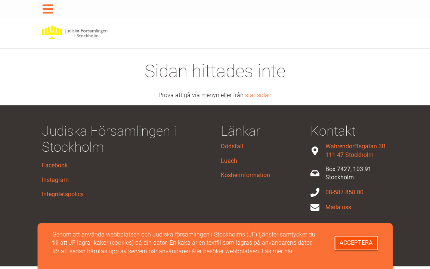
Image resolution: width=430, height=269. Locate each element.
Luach (229, 160)
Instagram (55, 179)
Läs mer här (277, 251)
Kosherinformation (245, 175)
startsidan (258, 95)
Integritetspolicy (63, 194)
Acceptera (356, 242)
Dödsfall (232, 146)
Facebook (55, 165)
